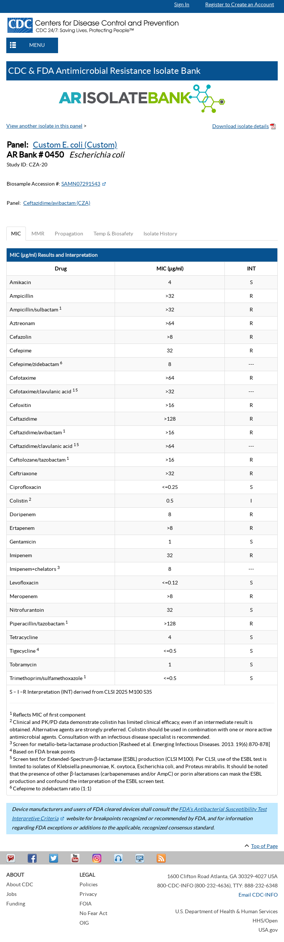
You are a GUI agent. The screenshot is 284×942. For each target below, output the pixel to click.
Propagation (69, 234)
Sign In (181, 4)
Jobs (11, 894)
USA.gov (268, 930)
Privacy (88, 894)
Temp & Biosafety (113, 234)
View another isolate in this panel (44, 126)
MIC (16, 234)
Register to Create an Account (239, 4)
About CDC (19, 884)
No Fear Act (93, 913)
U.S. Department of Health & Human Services (226, 911)
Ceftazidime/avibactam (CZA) (56, 203)
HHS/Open (265, 921)
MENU (37, 45)
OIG (84, 923)
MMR (37, 234)
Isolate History (160, 234)
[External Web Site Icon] (104, 184)
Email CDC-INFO (258, 895)
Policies (89, 884)
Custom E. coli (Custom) (75, 144)
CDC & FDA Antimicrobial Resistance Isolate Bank (104, 71)
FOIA (86, 904)
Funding (15, 904)
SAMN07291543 (80, 184)
